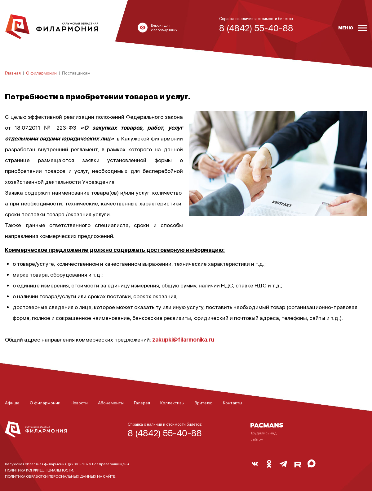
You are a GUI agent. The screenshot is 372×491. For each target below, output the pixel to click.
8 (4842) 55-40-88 (165, 432)
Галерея (142, 402)
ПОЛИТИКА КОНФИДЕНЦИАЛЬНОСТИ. (39, 470)
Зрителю (204, 402)
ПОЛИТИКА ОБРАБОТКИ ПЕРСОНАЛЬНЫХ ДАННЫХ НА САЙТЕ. (60, 476)
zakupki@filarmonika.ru (183, 339)
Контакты (232, 402)
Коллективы (172, 402)
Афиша (12, 402)
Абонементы (111, 402)
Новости (79, 402)
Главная (13, 72)
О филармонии (41, 72)
